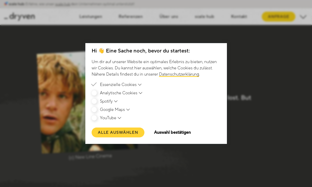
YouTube (111, 118)
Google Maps (115, 109)
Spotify (109, 101)
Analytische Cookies (121, 93)
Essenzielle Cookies (121, 84)
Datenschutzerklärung (179, 74)
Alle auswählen (118, 132)
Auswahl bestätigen (172, 132)
